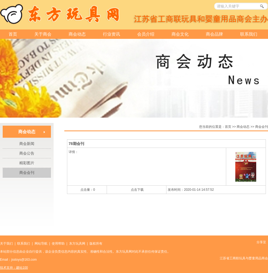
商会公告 (26, 153)
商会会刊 (26, 172)
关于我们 (6, 243)
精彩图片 (26, 163)
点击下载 (137, 190)
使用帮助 (58, 243)
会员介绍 (145, 34)
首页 (13, 34)
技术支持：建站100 (14, 268)
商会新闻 (26, 143)
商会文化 (180, 34)
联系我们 (248, 34)
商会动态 (77, 34)
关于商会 (42, 34)
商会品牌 (214, 34)
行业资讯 (111, 34)
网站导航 (41, 243)
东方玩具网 (77, 243)
